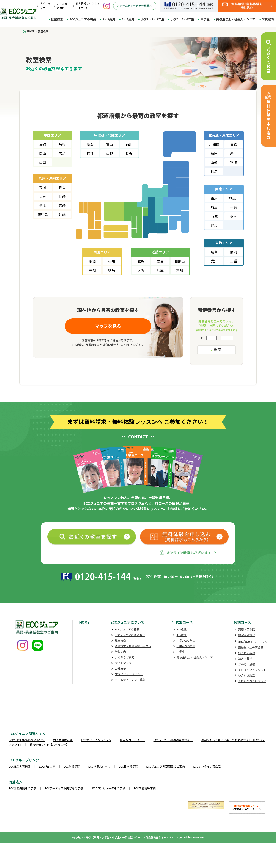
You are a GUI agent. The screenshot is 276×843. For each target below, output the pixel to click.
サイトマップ (123, 663)
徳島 (111, 270)
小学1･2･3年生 (186, 640)
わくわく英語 (246, 653)
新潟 (90, 144)
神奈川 (233, 198)
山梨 (109, 153)
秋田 (214, 153)
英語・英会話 (246, 629)
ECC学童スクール (99, 766)
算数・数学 (245, 659)
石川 (128, 144)
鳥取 (42, 144)
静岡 (233, 252)
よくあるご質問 (124, 657)
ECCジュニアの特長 (82, 19)
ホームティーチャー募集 (130, 680)
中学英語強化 (246, 635)
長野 (128, 153)
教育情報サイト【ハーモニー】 (49, 744)
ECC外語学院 (72, 766)
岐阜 (214, 252)
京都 (179, 270)
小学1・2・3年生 (152, 19)
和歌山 (179, 261)
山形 (214, 162)
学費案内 (268, 19)
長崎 (62, 196)
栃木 (233, 216)
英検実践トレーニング (252, 642)
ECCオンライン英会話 (207, 766)
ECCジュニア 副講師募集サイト (173, 740)
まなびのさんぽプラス (252, 681)
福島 (214, 171)
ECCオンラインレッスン (96, 740)
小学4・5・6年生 (182, 19)
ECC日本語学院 (128, 766)
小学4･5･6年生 (186, 646)
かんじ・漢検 (246, 664)
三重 (233, 261)
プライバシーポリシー (129, 674)
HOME (84, 622)
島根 (62, 144)
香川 (111, 261)
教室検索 (57, 19)
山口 (42, 162)
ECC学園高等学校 (145, 788)
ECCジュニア (47, 766)
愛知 (214, 261)
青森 (233, 144)
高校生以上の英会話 (250, 647)
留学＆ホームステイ (132, 740)
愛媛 (92, 261)
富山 (109, 144)
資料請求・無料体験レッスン (133, 646)
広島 (62, 153)
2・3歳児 (108, 19)
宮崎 (62, 205)
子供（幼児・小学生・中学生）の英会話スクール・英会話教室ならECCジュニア (132, 837)
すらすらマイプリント (252, 670)
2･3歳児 (182, 629)
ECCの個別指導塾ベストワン (27, 740)
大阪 (140, 270)
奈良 (160, 261)
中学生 (205, 19)
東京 (214, 198)
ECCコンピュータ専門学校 (108, 788)
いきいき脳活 (246, 675)
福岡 (42, 187)
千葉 (233, 207)
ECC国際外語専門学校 (22, 788)
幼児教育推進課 (63, 740)
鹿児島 (43, 214)
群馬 (214, 225)
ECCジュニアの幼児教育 (130, 635)
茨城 (214, 216)
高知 (92, 270)
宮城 (233, 162)
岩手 (233, 153)
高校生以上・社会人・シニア (235, 19)
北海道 (214, 144)
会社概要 (120, 668)
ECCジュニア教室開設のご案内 (165, 766)
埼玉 (214, 207)
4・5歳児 (128, 19)
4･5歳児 (182, 635)
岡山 (42, 153)
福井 (90, 153)
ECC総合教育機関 (20, 766)
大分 (42, 196)
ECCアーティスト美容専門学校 (64, 788)
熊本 (42, 205)
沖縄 (62, 214)
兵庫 (160, 270)
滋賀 (140, 261)
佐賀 (62, 187)
